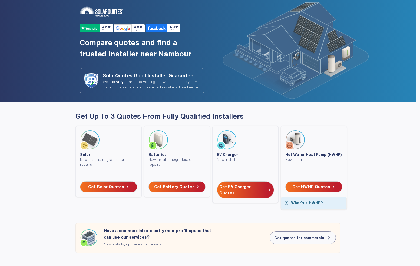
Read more (188, 87)
